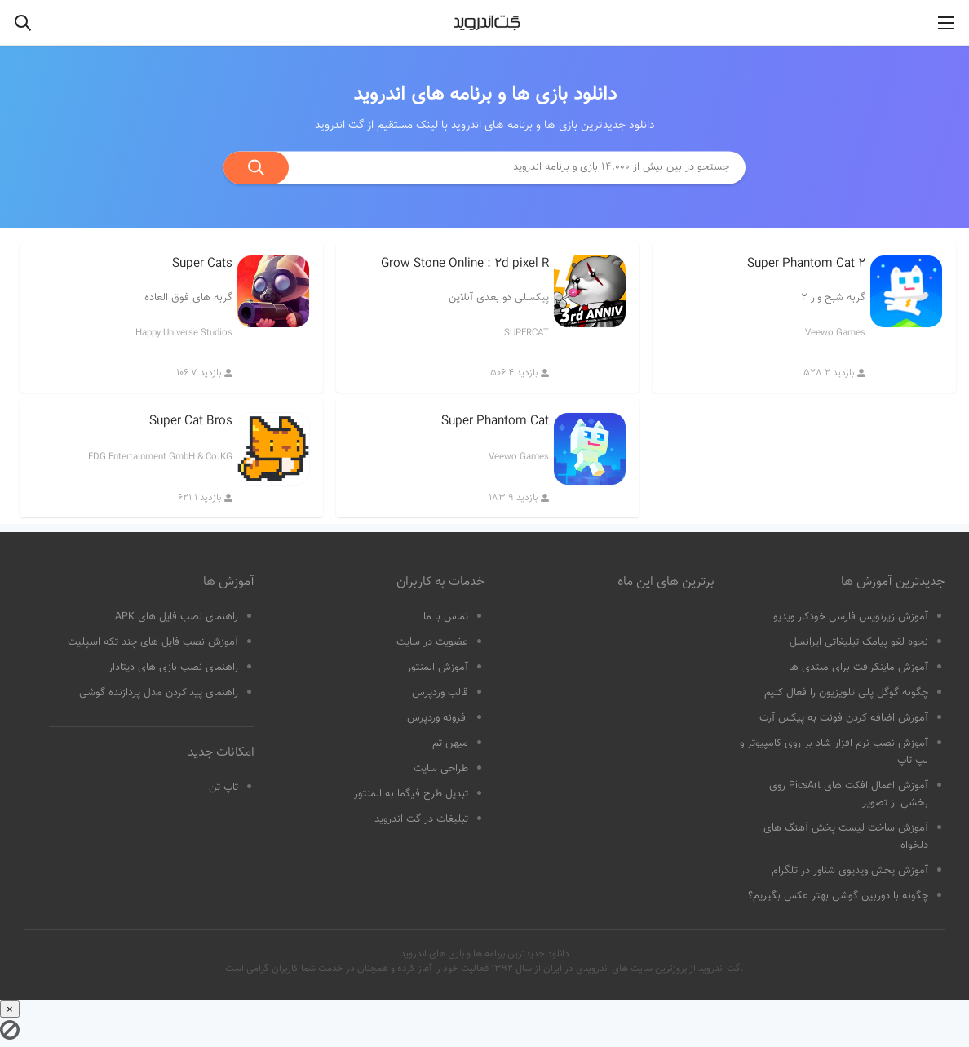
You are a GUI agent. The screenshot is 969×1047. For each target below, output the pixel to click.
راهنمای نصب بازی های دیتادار (173, 667)
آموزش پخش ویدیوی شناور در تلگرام (850, 871)
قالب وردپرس (440, 693)
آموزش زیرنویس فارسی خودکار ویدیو (850, 617)
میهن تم (450, 743)
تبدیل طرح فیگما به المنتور (411, 794)
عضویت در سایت (432, 642)
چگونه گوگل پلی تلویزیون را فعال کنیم (846, 693)
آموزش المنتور (437, 667)
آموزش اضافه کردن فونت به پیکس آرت (843, 718)
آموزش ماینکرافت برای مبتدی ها (858, 667)
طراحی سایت (441, 769)
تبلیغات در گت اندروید (421, 819)
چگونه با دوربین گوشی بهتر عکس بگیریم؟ (838, 896)
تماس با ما (445, 617)
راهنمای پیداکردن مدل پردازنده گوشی (158, 693)
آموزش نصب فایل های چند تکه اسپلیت (153, 642)
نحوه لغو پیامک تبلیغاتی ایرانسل (859, 642)
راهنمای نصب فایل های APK (176, 617)
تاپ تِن (223, 787)
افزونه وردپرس (437, 718)
